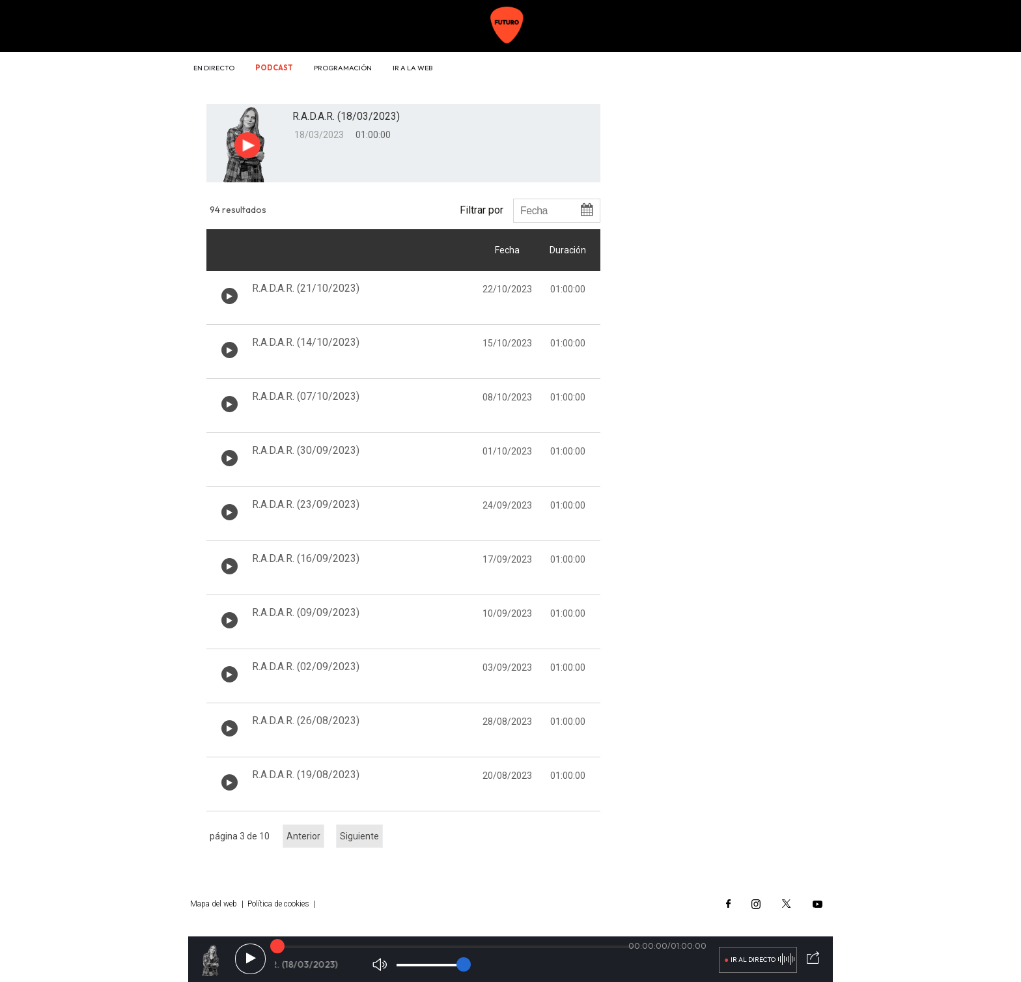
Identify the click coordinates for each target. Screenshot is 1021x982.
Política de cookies (278, 903)
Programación (343, 67)
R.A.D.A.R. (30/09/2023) (305, 450)
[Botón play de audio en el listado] (229, 296)
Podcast (274, 67)
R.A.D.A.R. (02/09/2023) (305, 666)
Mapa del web (213, 903)
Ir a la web (412, 67)
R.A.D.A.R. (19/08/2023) (305, 774)
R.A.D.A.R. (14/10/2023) (305, 342)
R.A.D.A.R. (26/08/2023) (305, 720)
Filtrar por (481, 210)
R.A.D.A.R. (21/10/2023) (305, 288)
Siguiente (359, 836)
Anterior (303, 836)
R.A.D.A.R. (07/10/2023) (305, 396)
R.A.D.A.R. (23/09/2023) (305, 504)
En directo (213, 67)
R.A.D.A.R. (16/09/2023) (305, 558)
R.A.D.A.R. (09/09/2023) (305, 612)
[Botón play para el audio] (247, 145)
